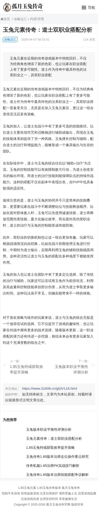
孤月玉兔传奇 (71, 488)
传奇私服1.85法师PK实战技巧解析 (52, 466)
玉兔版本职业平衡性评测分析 (48, 429)
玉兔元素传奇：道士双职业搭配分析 (54, 438)
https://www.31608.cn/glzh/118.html (49, 388)
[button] (88, 7)
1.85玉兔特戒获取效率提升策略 (50, 447)
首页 (6, 19)
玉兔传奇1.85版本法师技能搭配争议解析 (57, 475)
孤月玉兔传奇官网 (58, 504)
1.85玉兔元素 (27, 488)
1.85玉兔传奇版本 (49, 488)
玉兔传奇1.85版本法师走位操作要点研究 (57, 456)
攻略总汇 (20, 19)
